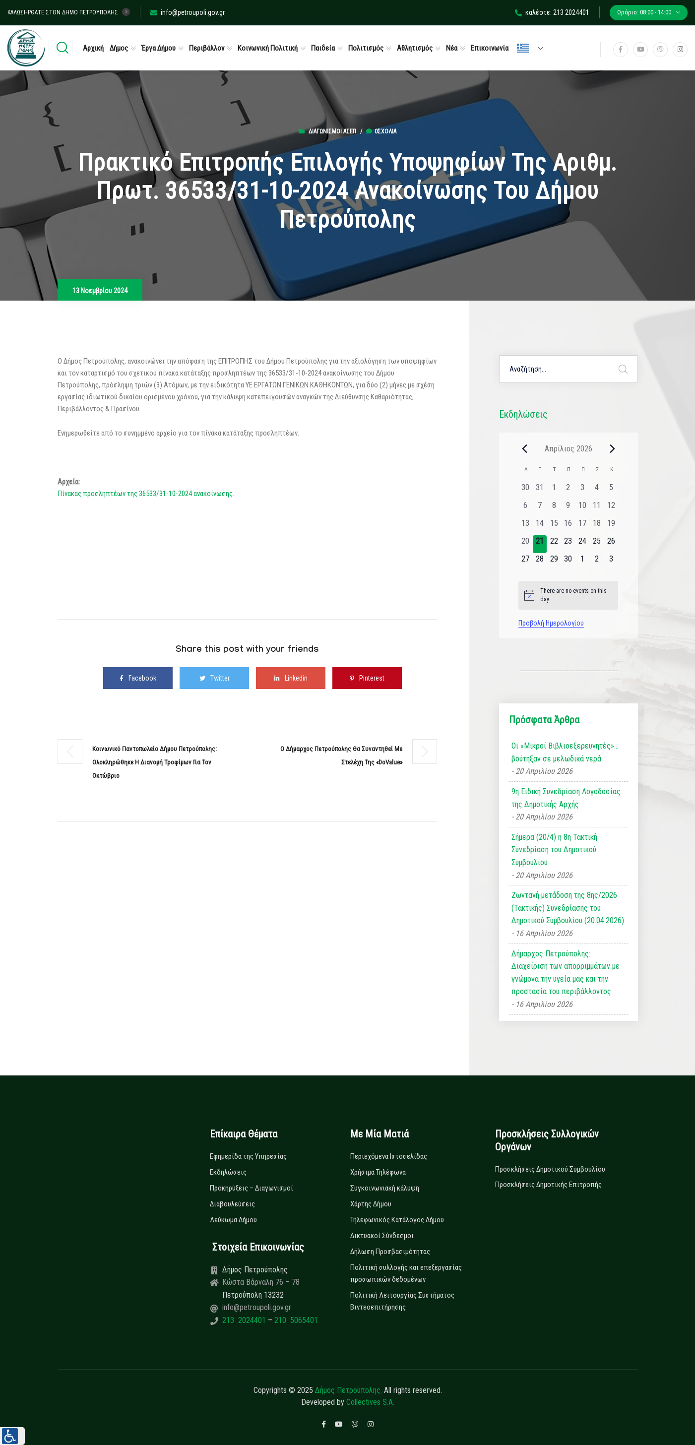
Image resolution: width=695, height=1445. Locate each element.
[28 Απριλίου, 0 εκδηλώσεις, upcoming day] (540, 562)
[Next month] (612, 448)
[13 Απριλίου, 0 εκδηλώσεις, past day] (525, 526)
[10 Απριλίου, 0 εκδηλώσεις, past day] (582, 508)
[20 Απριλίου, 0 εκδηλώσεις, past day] (525, 544)
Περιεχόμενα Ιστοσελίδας (388, 1156)
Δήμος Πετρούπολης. (348, 1390)
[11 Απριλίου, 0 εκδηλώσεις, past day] (597, 508)
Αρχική (93, 48)
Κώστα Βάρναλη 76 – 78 (261, 1282)
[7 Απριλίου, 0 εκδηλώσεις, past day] (540, 508)
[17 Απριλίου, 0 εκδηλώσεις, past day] (582, 526)
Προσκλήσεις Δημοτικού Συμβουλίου (550, 1169)
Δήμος (119, 48)
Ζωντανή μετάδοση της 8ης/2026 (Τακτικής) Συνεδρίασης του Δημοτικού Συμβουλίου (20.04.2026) (567, 907)
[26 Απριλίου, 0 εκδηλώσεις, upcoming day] (611, 544)
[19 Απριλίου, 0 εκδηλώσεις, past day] (611, 526)
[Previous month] (524, 448)
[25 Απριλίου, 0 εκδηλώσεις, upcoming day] (597, 544)
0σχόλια (381, 131)
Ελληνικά (523, 48)
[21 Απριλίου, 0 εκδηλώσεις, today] (540, 544)
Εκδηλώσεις (228, 1172)
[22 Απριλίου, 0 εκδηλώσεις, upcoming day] (554, 544)
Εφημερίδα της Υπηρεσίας (248, 1156)
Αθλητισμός (415, 48)
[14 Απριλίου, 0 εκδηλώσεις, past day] (540, 526)
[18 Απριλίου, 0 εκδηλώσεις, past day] (597, 526)
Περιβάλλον (206, 48)
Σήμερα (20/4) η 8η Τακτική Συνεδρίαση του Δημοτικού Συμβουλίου (554, 849)
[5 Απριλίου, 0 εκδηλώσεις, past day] (611, 491)
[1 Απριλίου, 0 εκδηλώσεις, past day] (554, 491)
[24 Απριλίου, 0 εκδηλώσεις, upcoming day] (582, 544)
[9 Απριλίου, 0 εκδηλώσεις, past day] (568, 508)
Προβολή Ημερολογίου (551, 623)
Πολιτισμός (365, 48)
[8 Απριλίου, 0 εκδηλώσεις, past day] (554, 508)
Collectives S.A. (370, 1402)
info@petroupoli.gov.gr (187, 12)
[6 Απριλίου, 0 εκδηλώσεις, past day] (525, 508)
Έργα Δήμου (158, 48)
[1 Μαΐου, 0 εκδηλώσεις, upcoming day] (582, 562)
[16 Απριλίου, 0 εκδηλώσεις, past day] (568, 526)
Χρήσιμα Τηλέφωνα (378, 1172)
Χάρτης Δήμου (370, 1203)
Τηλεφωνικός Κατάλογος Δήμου (397, 1219)
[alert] (568, 595)
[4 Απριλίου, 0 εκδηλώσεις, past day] (597, 491)
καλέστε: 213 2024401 (552, 12)
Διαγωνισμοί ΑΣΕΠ (332, 131)
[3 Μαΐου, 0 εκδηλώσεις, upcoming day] (611, 562)
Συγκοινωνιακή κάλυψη (384, 1188)
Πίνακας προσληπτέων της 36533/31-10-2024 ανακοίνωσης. (146, 493)
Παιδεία (323, 48)
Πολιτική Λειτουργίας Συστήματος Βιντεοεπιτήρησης (402, 1301)
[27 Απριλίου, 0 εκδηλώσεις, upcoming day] (525, 562)
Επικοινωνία (489, 48)
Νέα (451, 48)
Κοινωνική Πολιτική (268, 48)
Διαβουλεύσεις (232, 1203)
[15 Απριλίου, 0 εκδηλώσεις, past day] (554, 526)
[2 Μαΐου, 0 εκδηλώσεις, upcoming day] (597, 562)
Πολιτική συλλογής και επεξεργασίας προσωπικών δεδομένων (406, 1273)
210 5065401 (295, 1320)
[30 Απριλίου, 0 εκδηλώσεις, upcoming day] (568, 562)
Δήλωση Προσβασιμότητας (390, 1251)
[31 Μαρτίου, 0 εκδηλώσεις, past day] (540, 491)
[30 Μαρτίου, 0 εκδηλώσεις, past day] (525, 491)
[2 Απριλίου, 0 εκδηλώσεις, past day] (568, 491)
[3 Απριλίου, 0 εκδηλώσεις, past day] (582, 491)
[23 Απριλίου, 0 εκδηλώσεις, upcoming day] (568, 544)
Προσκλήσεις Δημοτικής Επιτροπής (548, 1184)
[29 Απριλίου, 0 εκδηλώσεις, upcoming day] (554, 562)
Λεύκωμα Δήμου (233, 1219)
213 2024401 (245, 1320)
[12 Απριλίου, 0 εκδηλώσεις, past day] (611, 508)
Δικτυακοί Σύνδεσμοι (382, 1235)
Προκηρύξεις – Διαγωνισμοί (251, 1188)
